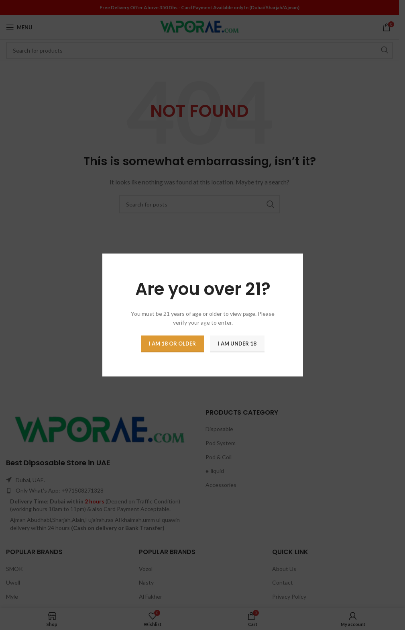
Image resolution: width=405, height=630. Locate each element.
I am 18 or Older (172, 343)
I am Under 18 (237, 343)
